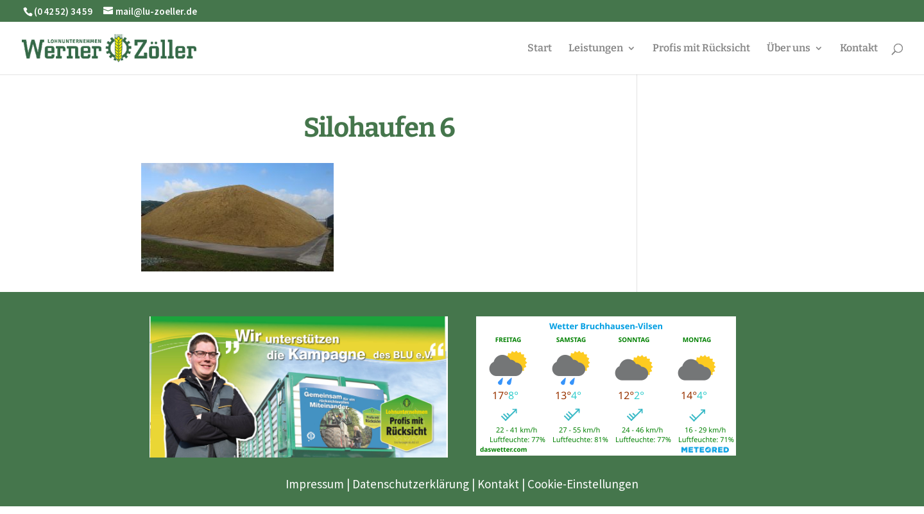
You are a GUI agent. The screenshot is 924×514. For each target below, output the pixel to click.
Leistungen (596, 49)
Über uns (788, 49)
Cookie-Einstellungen (582, 484)
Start (539, 49)
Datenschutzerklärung (410, 484)
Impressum (315, 484)
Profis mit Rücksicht (701, 49)
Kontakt (859, 49)
